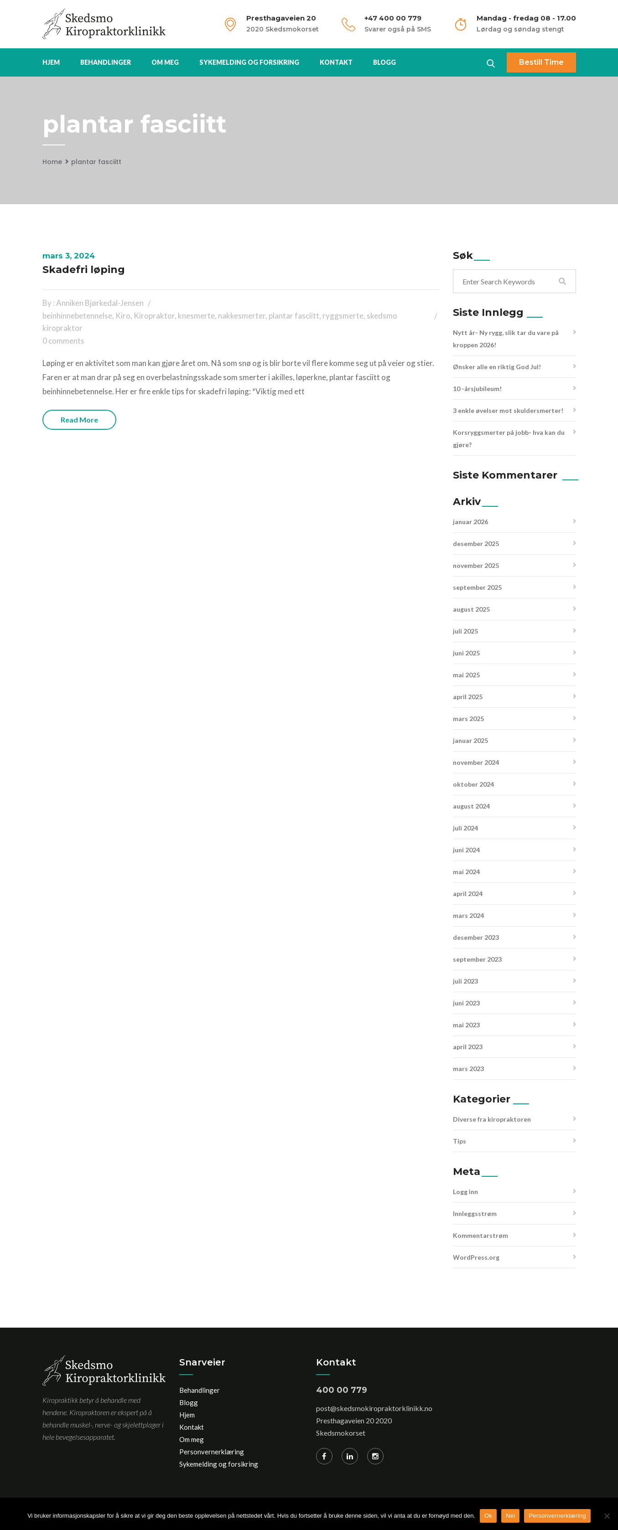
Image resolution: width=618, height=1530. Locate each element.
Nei (510, 1515)
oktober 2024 (473, 784)
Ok (488, 1515)
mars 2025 (468, 718)
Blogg (384, 62)
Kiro (122, 315)
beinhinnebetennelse (77, 315)
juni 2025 (466, 653)
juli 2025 (465, 631)
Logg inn (465, 1191)
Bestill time (541, 62)
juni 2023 (466, 1003)
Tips (459, 1141)
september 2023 (477, 959)
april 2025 (468, 697)
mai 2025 (466, 675)
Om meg (165, 62)
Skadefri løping (83, 269)
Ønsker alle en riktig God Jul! (497, 367)
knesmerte (196, 315)
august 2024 (471, 806)
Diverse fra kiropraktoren (492, 1119)
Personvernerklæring (211, 1452)
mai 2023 (466, 1025)
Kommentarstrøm (480, 1235)
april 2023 (468, 1047)
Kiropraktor (154, 315)
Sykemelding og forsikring (249, 62)
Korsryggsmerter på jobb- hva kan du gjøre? (509, 438)
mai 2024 (466, 872)
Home (52, 161)
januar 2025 (470, 740)
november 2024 (476, 762)
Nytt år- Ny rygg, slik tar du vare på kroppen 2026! (506, 339)
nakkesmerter (241, 315)
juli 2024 (465, 828)
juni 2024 (466, 850)
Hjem (51, 62)
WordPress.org (476, 1257)
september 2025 (477, 587)
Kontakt (336, 62)
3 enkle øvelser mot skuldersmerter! (508, 410)
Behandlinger (105, 62)
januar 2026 (470, 521)
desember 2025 (476, 543)
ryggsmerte (343, 315)
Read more (79, 419)
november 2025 (476, 565)
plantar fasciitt (96, 161)
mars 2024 (468, 915)
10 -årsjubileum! (477, 388)
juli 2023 (465, 981)
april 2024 (468, 893)
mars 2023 (468, 1068)
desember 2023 (476, 937)
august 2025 (471, 609)
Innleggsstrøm (475, 1213)
